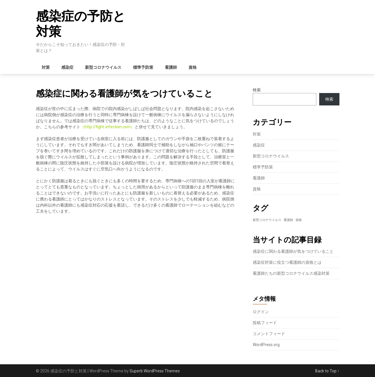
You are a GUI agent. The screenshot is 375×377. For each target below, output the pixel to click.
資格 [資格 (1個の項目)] (298, 220)
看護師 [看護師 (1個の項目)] (288, 220)
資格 (193, 67)
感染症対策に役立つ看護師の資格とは (287, 262)
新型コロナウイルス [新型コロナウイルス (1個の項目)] (267, 220)
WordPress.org (266, 344)
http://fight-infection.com (107, 127)
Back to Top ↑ (327, 371)
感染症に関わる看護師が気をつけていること (293, 251)
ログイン (261, 311)
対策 (46, 67)
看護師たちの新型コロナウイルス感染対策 (291, 273)
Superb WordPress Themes (155, 371)
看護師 (171, 67)
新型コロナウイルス (103, 67)
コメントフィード (269, 333)
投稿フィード (265, 322)
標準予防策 (143, 67)
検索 (257, 90)
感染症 (67, 67)
